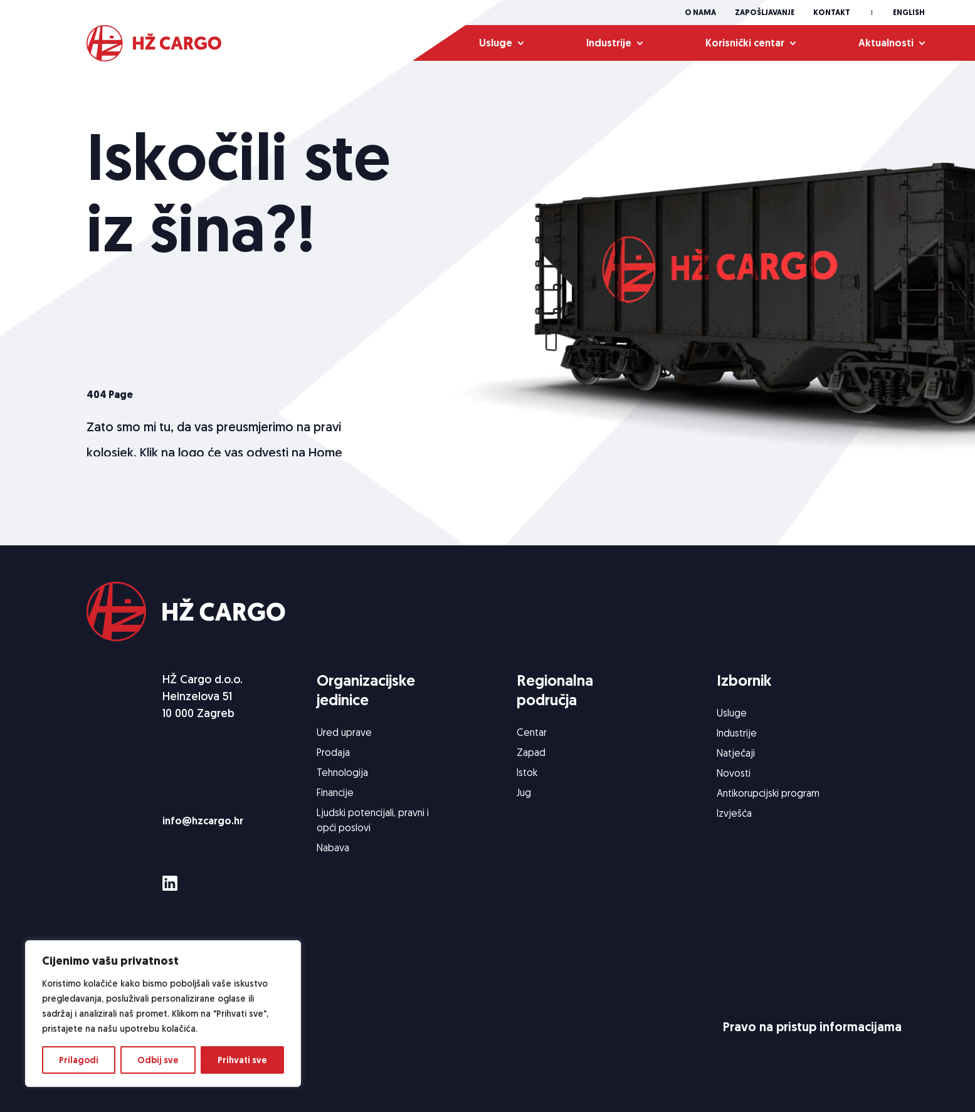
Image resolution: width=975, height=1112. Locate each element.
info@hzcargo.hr (202, 820)
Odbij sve (158, 1060)
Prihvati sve (242, 1060)
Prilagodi (78, 1060)
